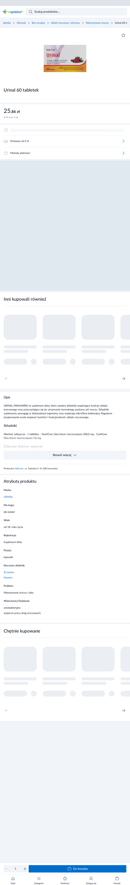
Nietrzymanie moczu (97, 23)
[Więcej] (123, 141)
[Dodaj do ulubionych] (123, 35)
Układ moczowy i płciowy (65, 23)
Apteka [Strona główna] (7, 23)
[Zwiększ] (25, 868)
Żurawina (9, 572)
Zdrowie (21, 23)
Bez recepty (38, 23)
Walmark (19, 468)
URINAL (8, 497)
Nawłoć (8, 577)
